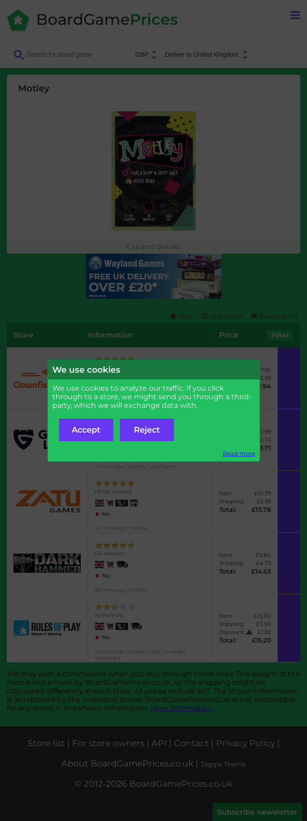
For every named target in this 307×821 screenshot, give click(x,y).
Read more (239, 453)
